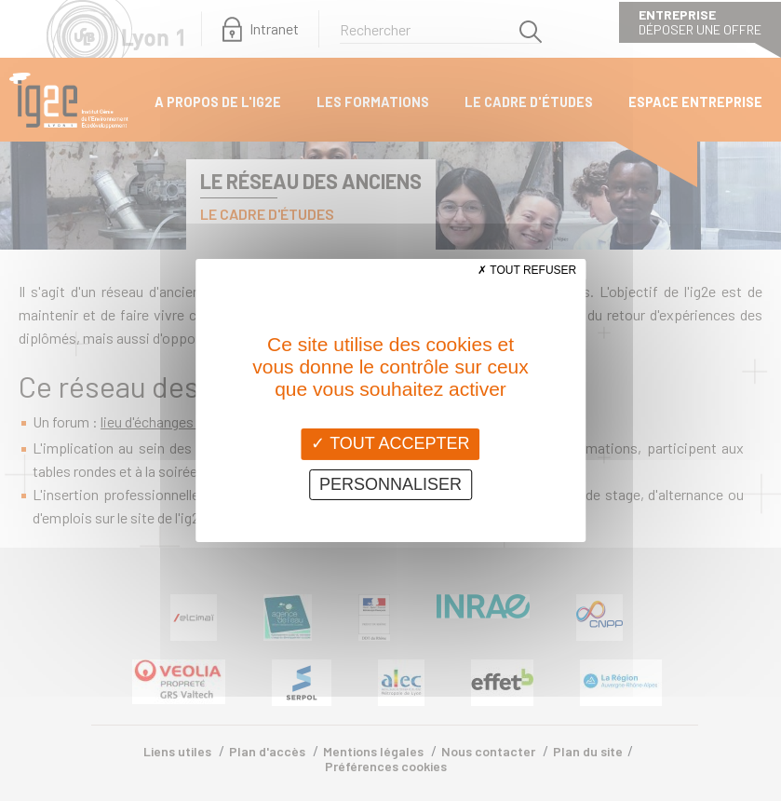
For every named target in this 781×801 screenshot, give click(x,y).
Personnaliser (390, 484)
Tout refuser (527, 270)
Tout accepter (390, 443)
